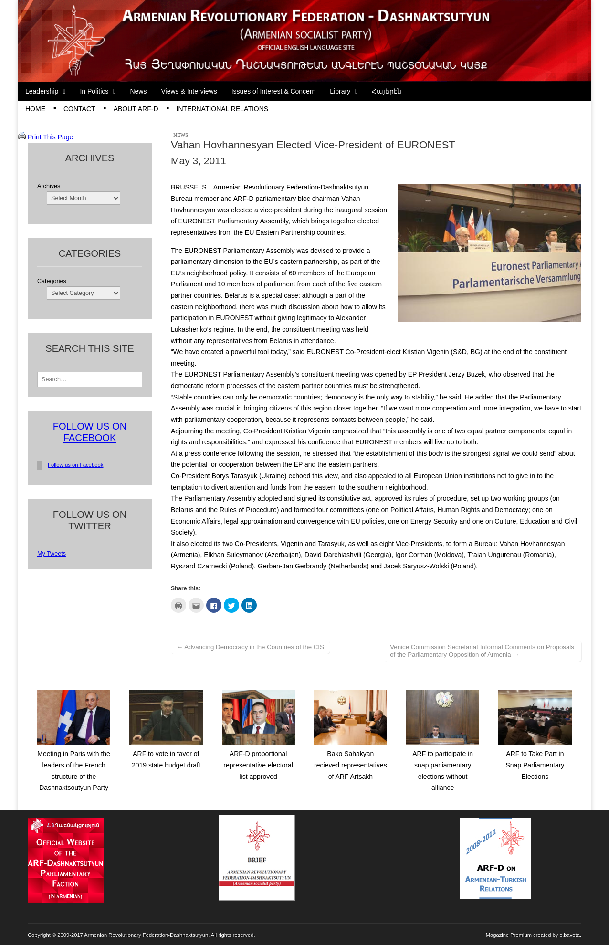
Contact (79, 109)
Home (35, 109)
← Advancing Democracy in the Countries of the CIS (250, 647)
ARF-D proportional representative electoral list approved (258, 765)
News (138, 91)
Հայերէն (386, 91)
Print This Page (50, 137)
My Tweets (51, 553)
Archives (48, 186)
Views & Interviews (189, 91)
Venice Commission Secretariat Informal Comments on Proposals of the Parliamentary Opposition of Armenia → (482, 650)
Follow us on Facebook (76, 465)
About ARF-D (136, 109)
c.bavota (570, 935)
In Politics (94, 91)
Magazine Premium (509, 935)
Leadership (41, 91)
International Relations (223, 109)
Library (340, 91)
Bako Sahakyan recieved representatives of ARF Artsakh (350, 765)
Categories (51, 281)
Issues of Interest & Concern (273, 91)
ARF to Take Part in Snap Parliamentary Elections (534, 765)
